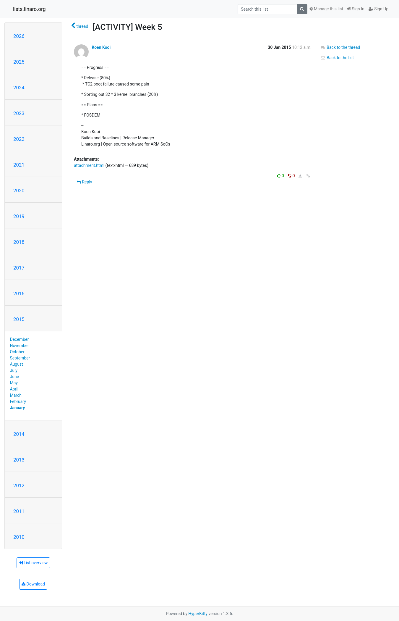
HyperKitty (197, 613)
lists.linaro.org (29, 9)
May (14, 382)
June (14, 376)
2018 (19, 242)
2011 (19, 511)
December (19, 339)
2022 (19, 139)
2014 (19, 434)
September (20, 358)
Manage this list (326, 9)
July (13, 370)
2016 (19, 293)
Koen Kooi (101, 47)
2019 (19, 216)
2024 (19, 88)
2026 (19, 36)
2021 (19, 165)
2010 (19, 537)
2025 (19, 62)
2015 (19, 319)
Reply (84, 182)
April (14, 389)
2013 (19, 460)
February (18, 401)
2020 (19, 190)
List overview (33, 562)
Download (33, 584)
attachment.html (89, 165)
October (17, 351)
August (16, 364)
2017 (19, 268)
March (16, 395)
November (19, 345)
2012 (19, 485)
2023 (19, 113)
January (17, 407)
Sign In (355, 9)
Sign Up (378, 9)
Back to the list (337, 57)
